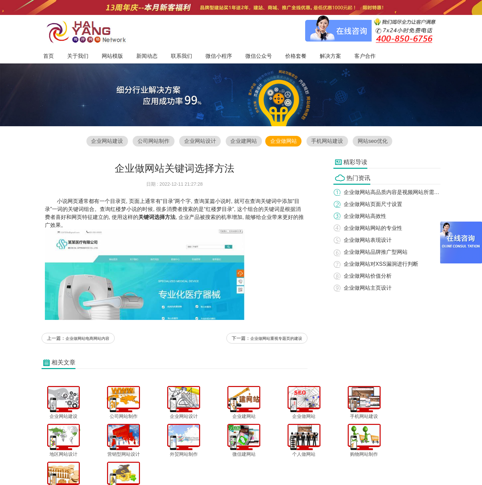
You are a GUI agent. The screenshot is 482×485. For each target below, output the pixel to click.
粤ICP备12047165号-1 (297, 478)
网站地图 (353, 466)
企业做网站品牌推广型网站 (376, 252)
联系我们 (209, 466)
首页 (123, 466)
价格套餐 (285, 466)
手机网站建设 (328, 141)
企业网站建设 (106, 141)
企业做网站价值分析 (368, 276)
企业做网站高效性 (365, 216)
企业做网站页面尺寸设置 (373, 204)
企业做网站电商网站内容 (87, 339)
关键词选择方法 (157, 217)
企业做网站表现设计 (368, 240)
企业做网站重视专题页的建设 (276, 339)
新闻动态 (187, 466)
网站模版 (164, 466)
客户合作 (330, 466)
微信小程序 (234, 466)
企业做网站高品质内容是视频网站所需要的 (394, 192)
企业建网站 (243, 141)
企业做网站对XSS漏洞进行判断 (381, 264)
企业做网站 (283, 141)
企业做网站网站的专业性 (373, 228)
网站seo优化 (373, 141)
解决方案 (307, 466)
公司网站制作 (153, 141)
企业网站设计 (200, 141)
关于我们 (142, 466)
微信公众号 (261, 466)
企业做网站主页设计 (368, 288)
